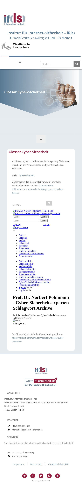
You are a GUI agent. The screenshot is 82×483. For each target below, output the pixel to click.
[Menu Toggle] (20, 61)
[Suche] (77, 64)
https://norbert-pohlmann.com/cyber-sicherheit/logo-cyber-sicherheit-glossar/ (37, 189)
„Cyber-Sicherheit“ (26, 175)
